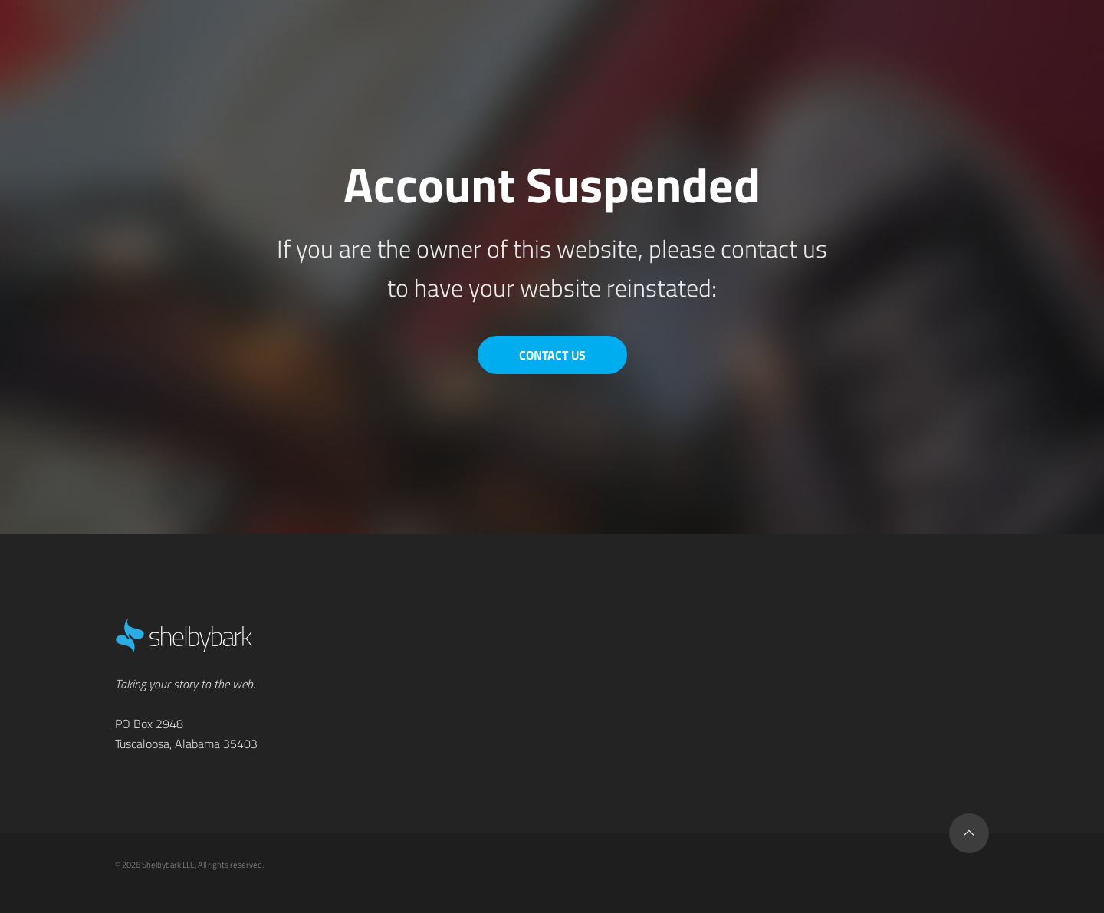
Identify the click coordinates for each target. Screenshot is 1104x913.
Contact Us (552, 355)
